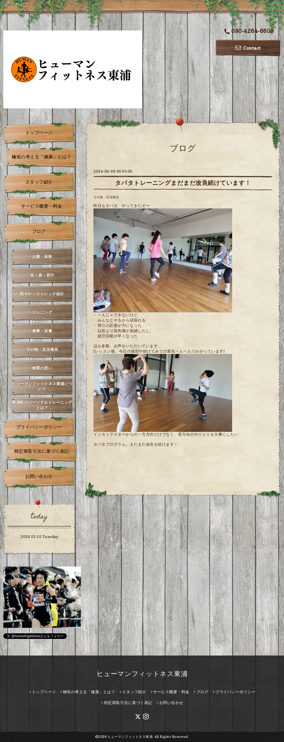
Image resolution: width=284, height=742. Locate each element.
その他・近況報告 (106, 197)
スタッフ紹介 (39, 182)
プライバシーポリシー (39, 427)
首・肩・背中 (42, 275)
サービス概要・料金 (41, 206)
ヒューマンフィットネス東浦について (42, 386)
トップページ (39, 133)
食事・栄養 (42, 330)
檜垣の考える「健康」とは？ (41, 157)
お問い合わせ (39, 476)
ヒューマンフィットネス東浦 (142, 674)
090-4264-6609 (249, 31)
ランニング (42, 312)
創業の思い (42, 368)
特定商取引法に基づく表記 (41, 451)
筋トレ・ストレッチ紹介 (42, 293)
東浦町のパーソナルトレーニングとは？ (42, 405)
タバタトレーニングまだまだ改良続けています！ (183, 182)
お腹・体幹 (42, 256)
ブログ (39, 231)
